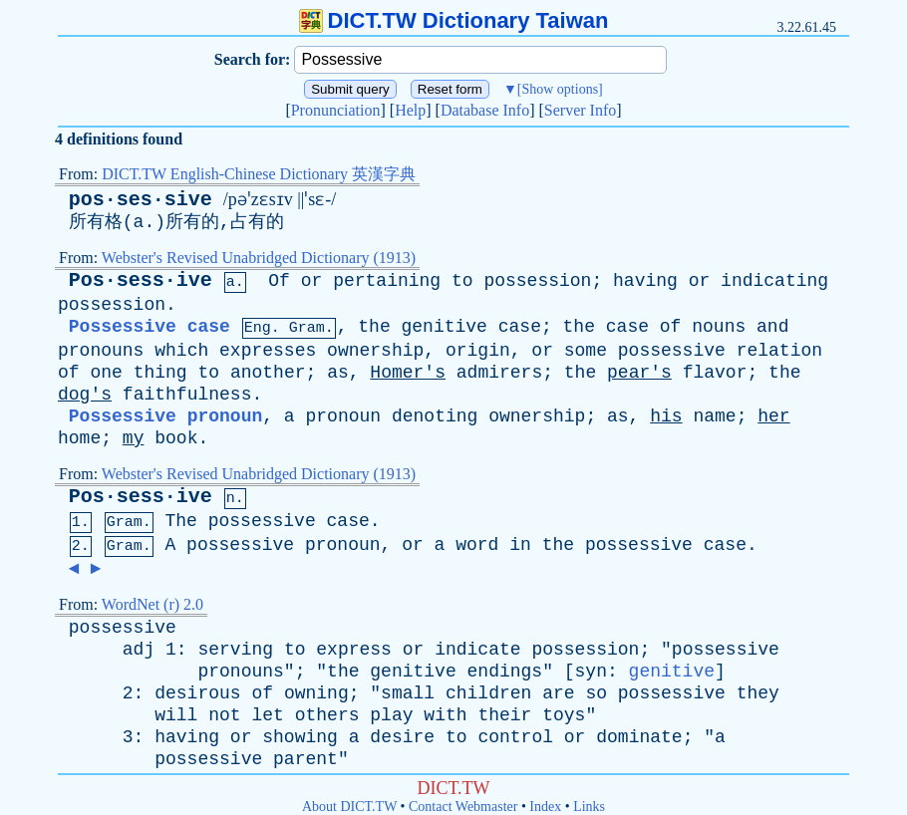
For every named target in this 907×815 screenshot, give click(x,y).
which (181, 351)
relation (779, 351)
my (134, 438)
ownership (375, 351)
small (408, 693)
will (175, 715)
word (476, 545)
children (488, 693)
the (374, 327)
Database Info (485, 110)
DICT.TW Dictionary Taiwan (454, 20)
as (338, 373)
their (504, 715)
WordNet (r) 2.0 (152, 604)
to (462, 281)
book (175, 438)
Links (589, 806)
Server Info (580, 110)
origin (478, 351)
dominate (639, 737)
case (519, 327)
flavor (715, 373)
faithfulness (187, 395)
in (520, 545)
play (391, 715)
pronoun (343, 416)
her (773, 416)
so (596, 693)
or (312, 281)
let (267, 715)
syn (591, 671)
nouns (719, 327)
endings (505, 671)
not (224, 715)
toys (563, 715)
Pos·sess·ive (140, 280)
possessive (672, 351)
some (585, 351)
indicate (477, 650)
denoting (434, 416)
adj (138, 650)
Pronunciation (336, 110)
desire (402, 737)
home (79, 438)
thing (160, 373)
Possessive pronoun (165, 416)
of (671, 327)
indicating (774, 281)
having (645, 281)
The (180, 521)
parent (305, 759)
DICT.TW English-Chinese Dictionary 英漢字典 (259, 173)
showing (300, 737)
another (268, 373)
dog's (85, 395)
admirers (499, 373)
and (772, 327)
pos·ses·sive (140, 199)
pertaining (387, 281)
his (666, 416)
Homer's (408, 373)
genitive (444, 327)
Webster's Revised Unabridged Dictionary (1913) (259, 257)
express (354, 650)
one (106, 373)
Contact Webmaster (463, 806)
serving (235, 650)
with (445, 715)
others (327, 715)
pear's (639, 373)
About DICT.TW (349, 806)
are (558, 693)
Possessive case (149, 327)
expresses (267, 351)
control (515, 737)
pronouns (101, 351)
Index (545, 806)
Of (279, 281)
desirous (197, 693)
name (714, 416)
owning (316, 693)
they (758, 693)
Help (410, 110)
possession (537, 281)
